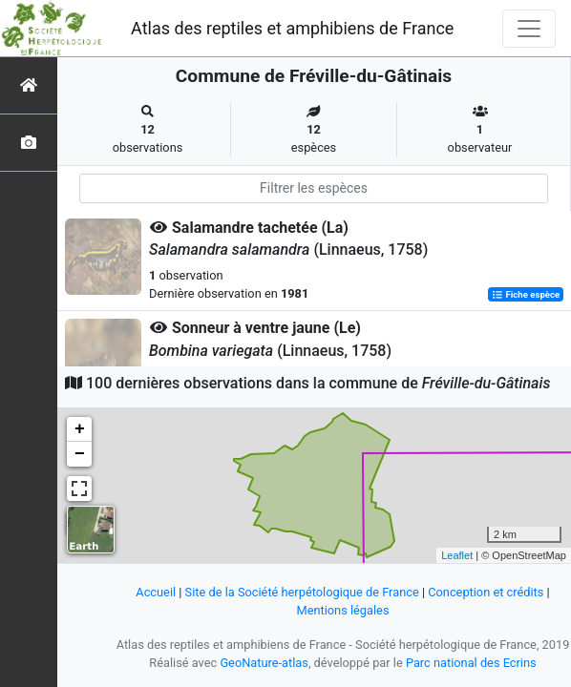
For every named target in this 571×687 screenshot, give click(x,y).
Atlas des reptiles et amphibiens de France (292, 28)
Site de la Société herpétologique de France (302, 592)
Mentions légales (342, 610)
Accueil (156, 592)
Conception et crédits (485, 592)
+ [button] (79, 429)
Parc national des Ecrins (471, 663)
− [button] (79, 454)
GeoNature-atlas (264, 663)
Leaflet (457, 555)
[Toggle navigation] (529, 29)
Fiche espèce (526, 294)
